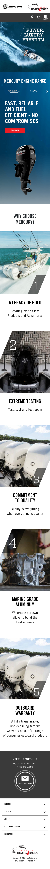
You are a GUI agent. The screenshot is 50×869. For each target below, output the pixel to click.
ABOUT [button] (7, 819)
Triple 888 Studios (31, 858)
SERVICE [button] (7, 812)
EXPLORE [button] (7, 804)
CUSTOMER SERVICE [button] (12, 827)
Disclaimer (31, 861)
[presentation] (47, 91)
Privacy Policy (19, 861)
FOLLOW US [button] (8, 834)
